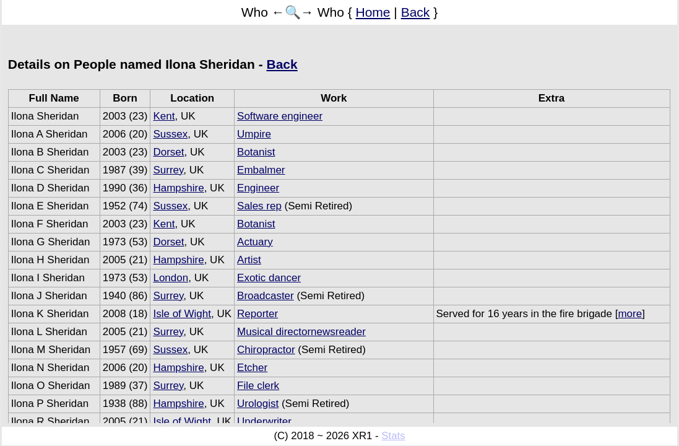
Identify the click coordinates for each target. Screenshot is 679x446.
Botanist (256, 152)
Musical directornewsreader (301, 332)
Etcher (252, 368)
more (630, 314)
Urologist (258, 403)
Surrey (168, 170)
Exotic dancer (269, 278)
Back (415, 12)
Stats (393, 436)
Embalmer (261, 170)
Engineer (258, 188)
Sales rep (259, 206)
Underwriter (264, 421)
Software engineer (279, 116)
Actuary (255, 242)
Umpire (254, 134)
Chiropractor (266, 350)
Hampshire (178, 188)
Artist (249, 260)
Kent (164, 116)
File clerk (258, 385)
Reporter (257, 314)
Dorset (168, 152)
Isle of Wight (182, 314)
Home (373, 12)
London (170, 278)
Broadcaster (265, 296)
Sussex (170, 134)
